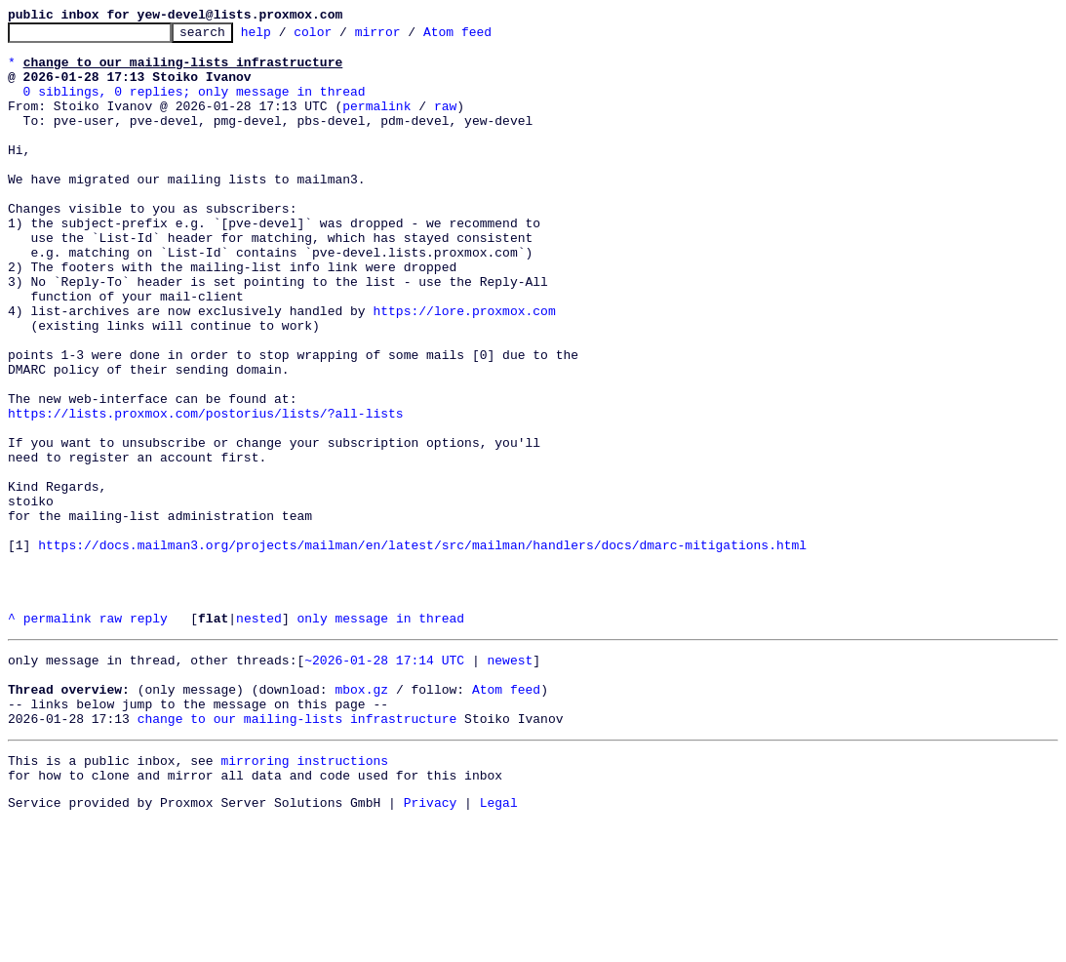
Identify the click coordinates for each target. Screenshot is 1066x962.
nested (259, 737)
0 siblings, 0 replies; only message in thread (194, 105)
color (343, 37)
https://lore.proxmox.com (464, 369)
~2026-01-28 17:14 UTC (384, 782)
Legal (499, 945)
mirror (408, 37)
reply (149, 737)
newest (510, 782)
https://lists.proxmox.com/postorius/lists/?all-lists (206, 492)
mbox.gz (361, 817)
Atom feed (488, 37)
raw (445, 123)
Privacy (430, 945)
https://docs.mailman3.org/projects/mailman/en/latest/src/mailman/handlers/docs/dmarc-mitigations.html (422, 650)
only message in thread (380, 737)
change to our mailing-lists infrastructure (297, 853)
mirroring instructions (304, 897)
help (286, 37)
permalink (376, 123)
